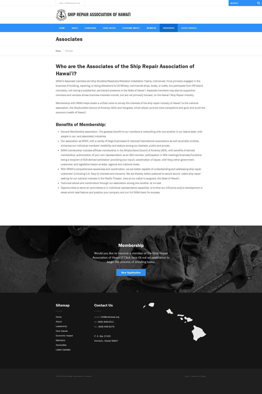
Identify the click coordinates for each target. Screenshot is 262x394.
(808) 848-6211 (104, 321)
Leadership (90, 28)
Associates (168, 28)
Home (62, 28)
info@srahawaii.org (72, 3)
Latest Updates (188, 28)
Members (151, 28)
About (75, 28)
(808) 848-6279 (104, 326)
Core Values (109, 28)
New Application (131, 272)
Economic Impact (131, 28)
